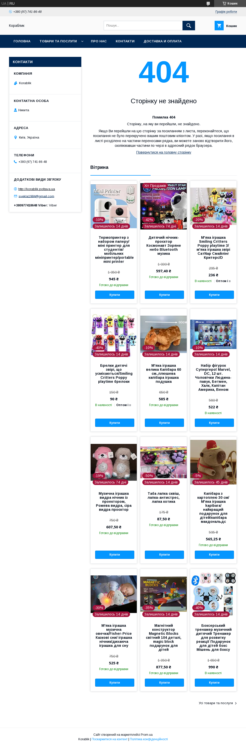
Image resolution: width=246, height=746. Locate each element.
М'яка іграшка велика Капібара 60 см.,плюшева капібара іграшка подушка (163, 373)
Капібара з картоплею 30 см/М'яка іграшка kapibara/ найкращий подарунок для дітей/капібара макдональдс (213, 507)
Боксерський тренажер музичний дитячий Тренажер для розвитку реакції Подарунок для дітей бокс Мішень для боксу (213, 638)
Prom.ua (147, 734)
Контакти (125, 41)
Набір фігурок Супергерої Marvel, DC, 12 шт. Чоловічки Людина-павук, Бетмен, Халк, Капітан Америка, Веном (213, 377)
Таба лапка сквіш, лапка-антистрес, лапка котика (164, 497)
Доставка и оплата (162, 41)
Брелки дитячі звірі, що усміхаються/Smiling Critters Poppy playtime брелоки (113, 373)
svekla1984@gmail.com (36, 196)
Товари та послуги (58, 41)
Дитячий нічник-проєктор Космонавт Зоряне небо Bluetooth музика (163, 245)
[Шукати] (188, 25)
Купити (114, 295)
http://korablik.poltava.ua (36, 189)
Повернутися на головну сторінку (163, 152)
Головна (22, 41)
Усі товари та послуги (216, 703)
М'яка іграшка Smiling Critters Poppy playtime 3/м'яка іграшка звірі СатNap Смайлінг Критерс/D (213, 247)
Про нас (99, 41)
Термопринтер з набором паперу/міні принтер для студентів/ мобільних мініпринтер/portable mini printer (113, 249)
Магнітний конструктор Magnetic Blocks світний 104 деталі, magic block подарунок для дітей (163, 638)
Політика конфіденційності (149, 739)
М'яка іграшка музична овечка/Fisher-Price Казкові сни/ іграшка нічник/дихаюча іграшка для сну (114, 636)
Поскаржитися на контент (110, 739)
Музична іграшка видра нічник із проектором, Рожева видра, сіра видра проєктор (114, 501)
